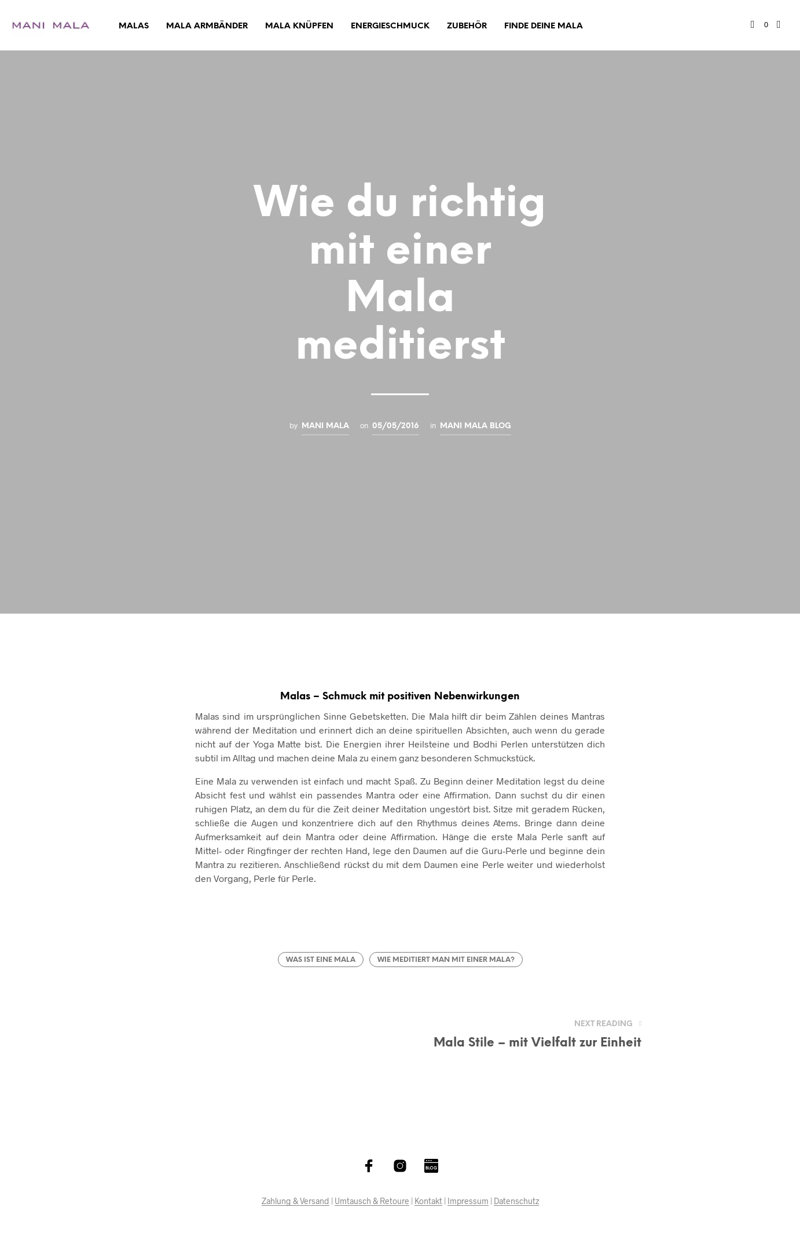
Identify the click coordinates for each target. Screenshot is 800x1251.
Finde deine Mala (543, 26)
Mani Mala (325, 426)
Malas (134, 26)
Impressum (468, 1201)
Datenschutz (516, 1201)
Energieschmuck (390, 26)
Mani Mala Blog (475, 426)
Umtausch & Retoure (372, 1201)
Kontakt (428, 1201)
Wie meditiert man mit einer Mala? (446, 960)
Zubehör (467, 26)
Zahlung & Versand (295, 1201)
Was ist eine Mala (320, 960)
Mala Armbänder (207, 26)
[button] (759, 25)
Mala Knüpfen (299, 26)
